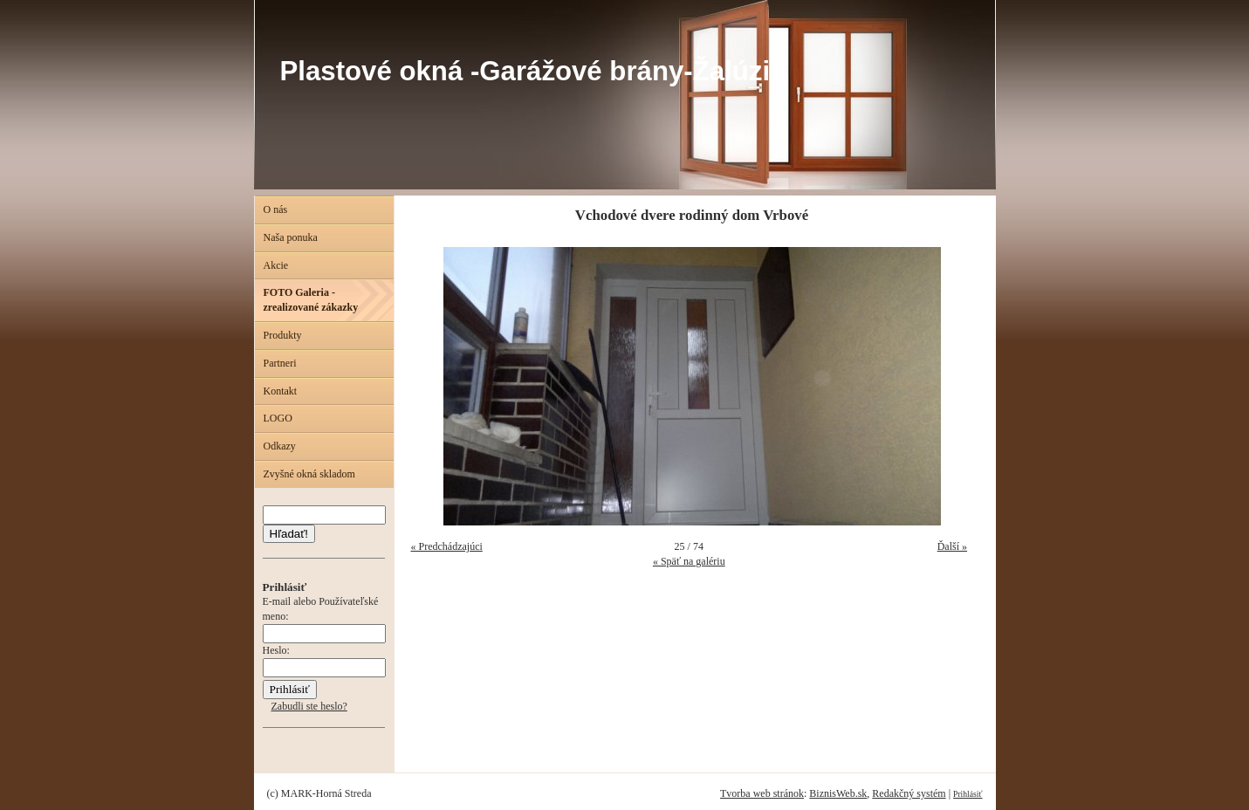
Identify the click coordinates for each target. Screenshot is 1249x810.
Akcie (276, 265)
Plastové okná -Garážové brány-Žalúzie (533, 71)
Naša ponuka (291, 237)
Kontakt (281, 391)
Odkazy (280, 446)
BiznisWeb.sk (838, 793)
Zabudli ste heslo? (309, 706)
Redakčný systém (908, 793)
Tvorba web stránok (762, 793)
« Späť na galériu (689, 561)
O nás (276, 209)
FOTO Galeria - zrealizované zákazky (311, 299)
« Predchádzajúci (447, 546)
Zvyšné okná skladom (309, 474)
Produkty (283, 335)
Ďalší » (952, 546)
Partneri (280, 363)
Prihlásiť (967, 794)
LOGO (278, 418)
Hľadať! (289, 533)
